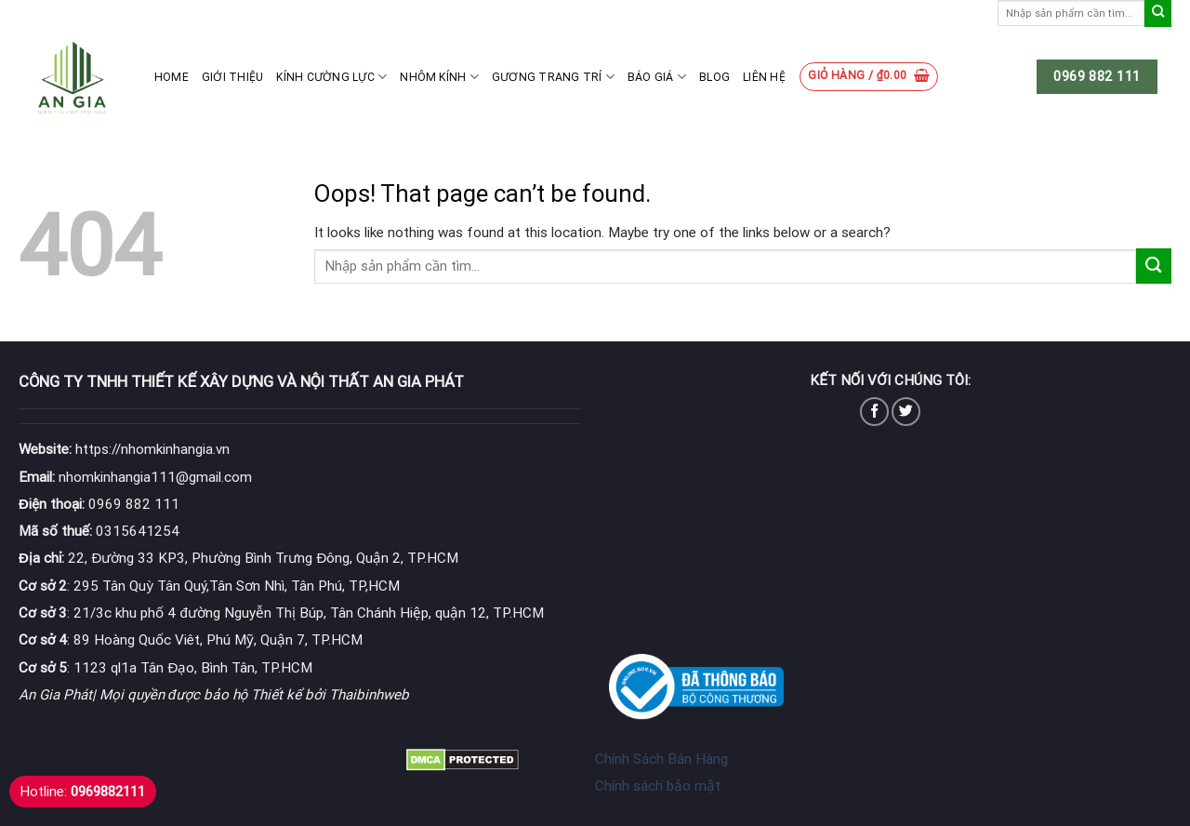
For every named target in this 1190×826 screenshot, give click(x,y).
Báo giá (657, 77)
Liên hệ (764, 77)
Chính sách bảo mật (658, 786)
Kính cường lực (331, 77)
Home (171, 77)
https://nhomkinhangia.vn (124, 449)
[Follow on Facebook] (874, 411)
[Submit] (1157, 13)
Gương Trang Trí (553, 77)
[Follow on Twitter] (906, 411)
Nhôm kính (439, 77)
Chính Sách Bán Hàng (661, 759)
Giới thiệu (232, 77)
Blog (714, 77)
